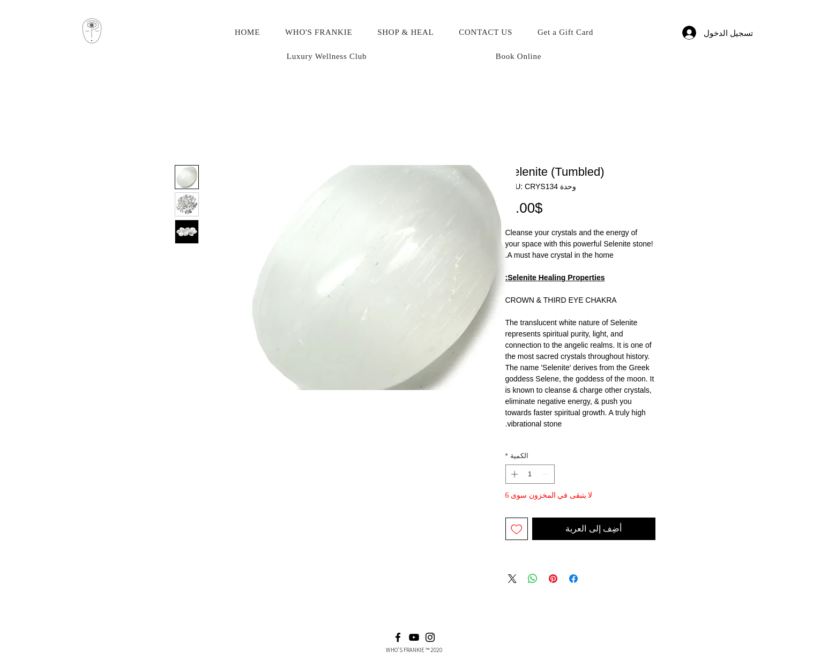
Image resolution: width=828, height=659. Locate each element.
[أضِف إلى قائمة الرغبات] (516, 529)
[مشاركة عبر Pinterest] (553, 578)
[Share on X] (512, 578)
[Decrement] (546, 474)
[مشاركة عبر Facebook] (573, 578)
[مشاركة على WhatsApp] (532, 578)
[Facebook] (398, 637)
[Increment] (513, 474)
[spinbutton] (529, 474)
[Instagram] (430, 637)
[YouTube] (414, 637)
